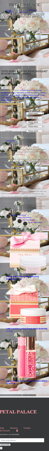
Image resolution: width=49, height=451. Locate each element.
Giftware (36, 81)
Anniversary (24, 78)
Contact (27, 416)
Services (14, 416)
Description (10, 129)
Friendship (29, 81)
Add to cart (6, 76)
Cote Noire (20, 81)
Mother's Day (20, 83)
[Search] (42, 12)
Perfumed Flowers (32, 83)
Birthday (32, 78)
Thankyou (8, 86)
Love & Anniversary (8, 83)
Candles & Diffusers (8, 81)
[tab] (27, 128)
